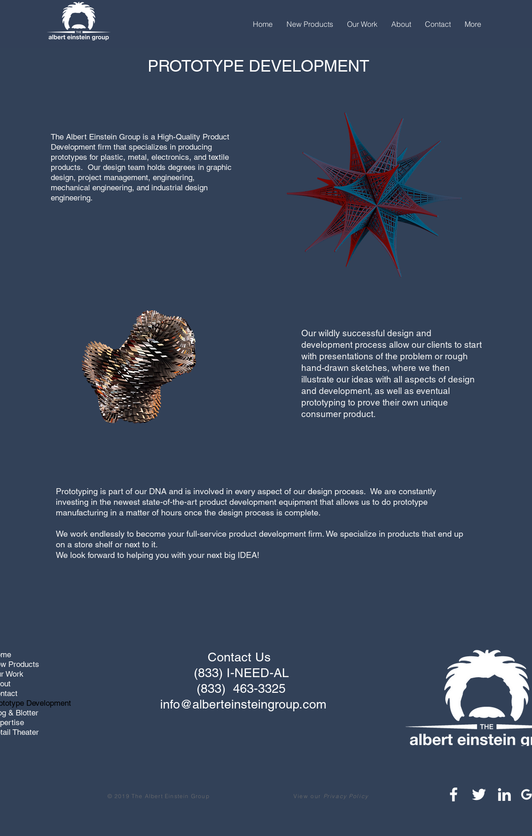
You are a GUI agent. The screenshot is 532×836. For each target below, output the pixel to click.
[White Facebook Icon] (453, 794)
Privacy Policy (346, 796)
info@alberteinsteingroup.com (243, 704)
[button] (310, 24)
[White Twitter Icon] (479, 794)
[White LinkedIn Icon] (504, 794)
